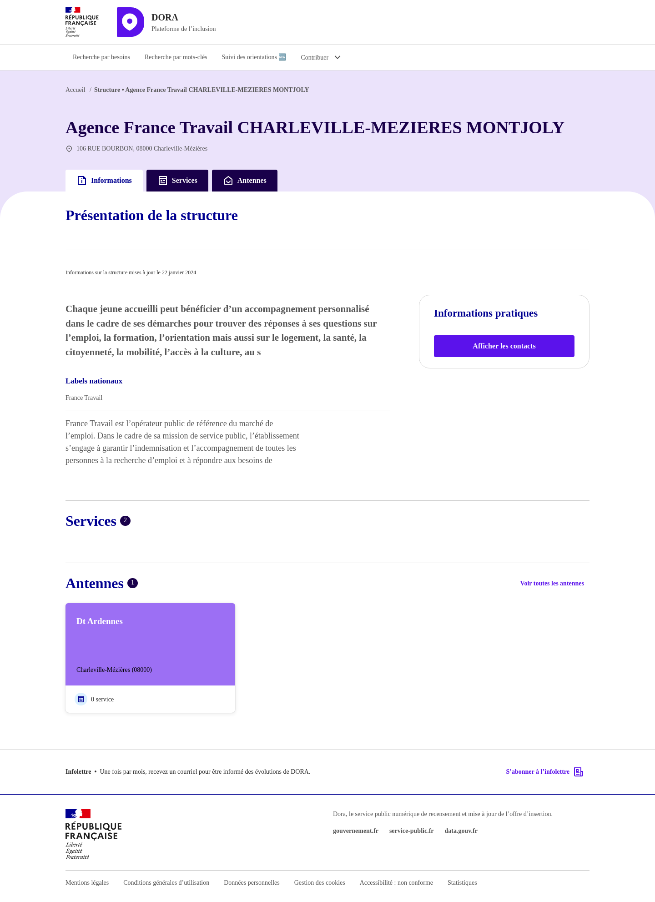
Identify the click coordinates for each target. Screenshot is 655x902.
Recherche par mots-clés (176, 57)
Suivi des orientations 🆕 (254, 57)
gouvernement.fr (355, 830)
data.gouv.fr (461, 830)
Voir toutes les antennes (552, 583)
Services (177, 180)
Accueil (76, 89)
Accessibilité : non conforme (396, 882)
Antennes (245, 180)
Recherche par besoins (101, 57)
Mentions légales (87, 882)
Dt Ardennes (99, 621)
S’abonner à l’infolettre (545, 771)
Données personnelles (251, 882)
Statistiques (462, 882)
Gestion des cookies (319, 882)
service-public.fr (411, 830)
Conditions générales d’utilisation (166, 882)
